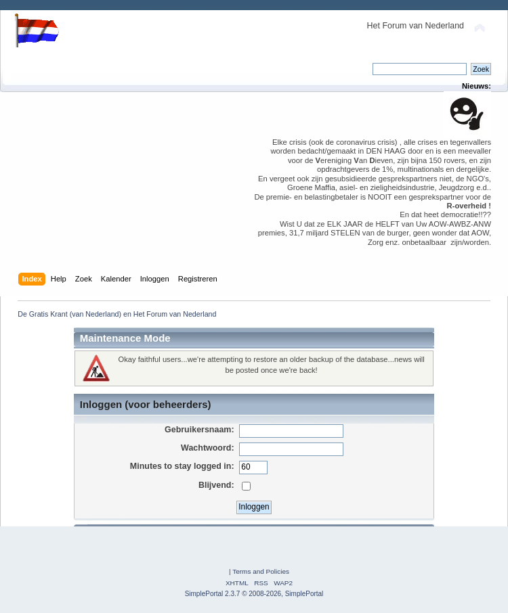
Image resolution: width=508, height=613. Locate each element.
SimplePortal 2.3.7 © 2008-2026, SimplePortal (254, 593)
